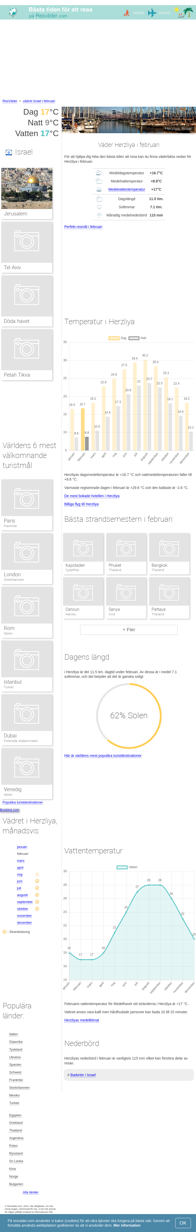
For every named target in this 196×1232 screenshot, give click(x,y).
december (24, 922)
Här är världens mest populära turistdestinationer (103, 756)
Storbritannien (14, 580)
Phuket (115, 565)
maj (19, 874)
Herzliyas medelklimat (81, 1020)
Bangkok (159, 565)
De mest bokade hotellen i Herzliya (91, 496)
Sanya (114, 609)
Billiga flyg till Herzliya (81, 504)
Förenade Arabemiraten (21, 741)
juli (19, 888)
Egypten (15, 1115)
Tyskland (15, 1049)
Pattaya (159, 609)
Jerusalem (15, 214)
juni (19, 881)
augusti (22, 895)
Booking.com (9, 810)
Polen (13, 1146)
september (25, 902)
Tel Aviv (12, 267)
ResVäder (10, 101)
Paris (9, 521)
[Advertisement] (98, 60)
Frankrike (10, 526)
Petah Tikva (17, 375)
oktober (22, 909)
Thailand (15, 1130)
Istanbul (12, 682)
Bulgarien (16, 1184)
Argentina (16, 1138)
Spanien (15, 1064)
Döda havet (16, 321)
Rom (9, 628)
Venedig (12, 789)
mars (20, 861)
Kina (12, 1169)
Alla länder (30, 1192)
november (24, 916)
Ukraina (15, 1057)
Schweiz (15, 1072)
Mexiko (14, 1095)
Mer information (127, 1225)
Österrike (16, 1042)
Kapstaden (75, 565)
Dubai (10, 736)
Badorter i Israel (83, 1075)
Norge (13, 1176)
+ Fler (128, 629)
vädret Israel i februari (39, 101)
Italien (8, 633)
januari (22, 847)
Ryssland (16, 1153)
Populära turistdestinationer (23, 802)
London (12, 574)
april (20, 867)
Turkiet (9, 687)
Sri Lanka (16, 1161)
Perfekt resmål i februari (83, 227)
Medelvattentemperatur (126, 189)
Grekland (16, 1123)
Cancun (72, 609)
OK (183, 1223)
